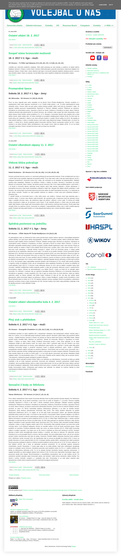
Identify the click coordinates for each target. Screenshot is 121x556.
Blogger (73, 546)
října (90, 305)
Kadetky (89, 105)
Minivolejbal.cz (90, 366)
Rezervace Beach (70, 25)
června (91, 313)
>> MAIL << (108, 25)
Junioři (19, 47)
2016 (89, 350)
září (90, 308)
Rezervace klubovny (93, 70)
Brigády (89, 89)
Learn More (103, 5)
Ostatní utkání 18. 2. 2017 (24, 35)
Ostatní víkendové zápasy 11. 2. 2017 (31, 144)
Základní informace (34, 25)
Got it (111, 5)
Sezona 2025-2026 (92, 151)
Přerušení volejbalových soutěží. (19, 509)
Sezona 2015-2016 (92, 129)
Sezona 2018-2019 (92, 135)
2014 (89, 355)
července (92, 310)
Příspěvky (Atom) (26, 478)
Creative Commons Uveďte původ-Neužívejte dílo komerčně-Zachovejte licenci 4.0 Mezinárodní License (52, 490)
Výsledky (49, 25)
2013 (89, 358)
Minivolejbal (90, 109)
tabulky (37, 47)
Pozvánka (90, 118)
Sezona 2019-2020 (92, 138)
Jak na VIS (90, 96)
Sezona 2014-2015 (92, 127)
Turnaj (89, 157)
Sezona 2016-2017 (29, 47)
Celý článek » (12, 39)
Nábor (89, 116)
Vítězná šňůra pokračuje (23, 162)
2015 (89, 353)
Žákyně (89, 164)
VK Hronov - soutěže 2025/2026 (95, 35)
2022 (89, 285)
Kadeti (89, 103)
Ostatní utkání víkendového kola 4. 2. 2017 (34, 301)
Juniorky (89, 98)
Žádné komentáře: (27, 44)
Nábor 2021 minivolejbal (26, 499)
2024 (89, 280)
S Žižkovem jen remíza (25, 527)
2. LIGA (89, 87)
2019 (89, 293)
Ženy (40, 47)
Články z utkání (17, 82)
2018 (89, 295)
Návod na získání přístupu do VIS (96, 269)
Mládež (89, 111)
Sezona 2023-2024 (92, 146)
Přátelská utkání (91, 120)
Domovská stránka (14, 25)
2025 (89, 278)
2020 (89, 290)
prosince (91, 300)
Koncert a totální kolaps (17, 537)
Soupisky (90, 153)
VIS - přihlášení (91, 267)
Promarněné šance (20, 88)
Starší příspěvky (74, 475)
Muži (23, 47)
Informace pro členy (93, 94)
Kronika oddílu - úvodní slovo (72, 499)
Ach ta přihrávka (23, 516)
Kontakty (97, 25)
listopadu (92, 303)
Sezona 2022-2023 (92, 144)
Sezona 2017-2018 (92, 133)
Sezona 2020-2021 (92, 140)
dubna (91, 315)
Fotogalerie (85, 25)
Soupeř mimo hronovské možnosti (30, 53)
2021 (89, 288)
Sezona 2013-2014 (92, 124)
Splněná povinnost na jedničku (27, 223)
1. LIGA (15, 47)
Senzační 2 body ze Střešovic (26, 384)
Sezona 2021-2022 (92, 142)
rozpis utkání (91, 122)
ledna (91, 347)
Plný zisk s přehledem (22, 319)
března (91, 318)
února (91, 320)
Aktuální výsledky (96, 39)
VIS (57, 25)
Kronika (89, 107)
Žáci (88, 162)
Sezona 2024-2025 (92, 149)
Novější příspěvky (14, 475)
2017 (89, 298)
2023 (89, 283)
